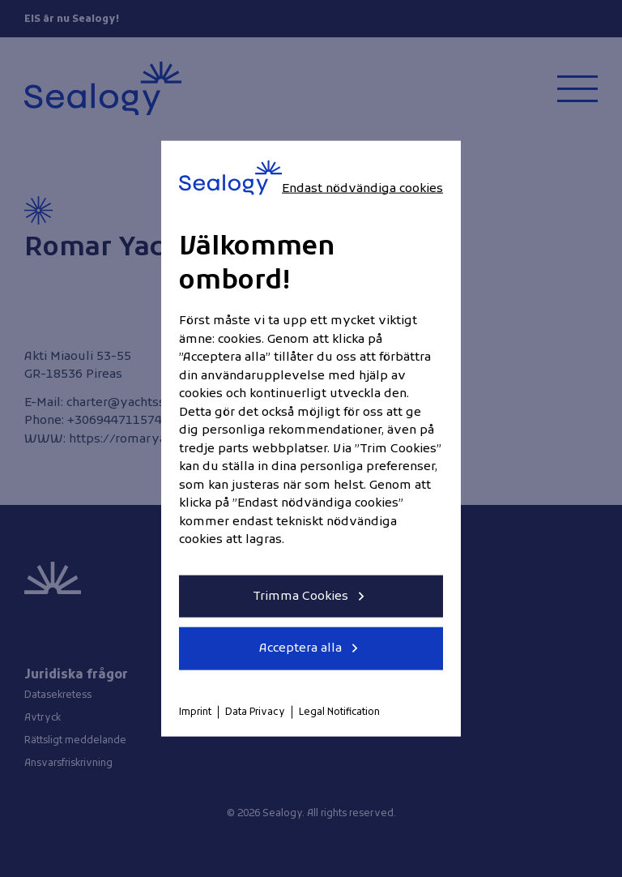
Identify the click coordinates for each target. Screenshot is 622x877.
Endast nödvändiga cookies (362, 188)
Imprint (195, 711)
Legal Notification (339, 711)
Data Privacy (255, 711)
